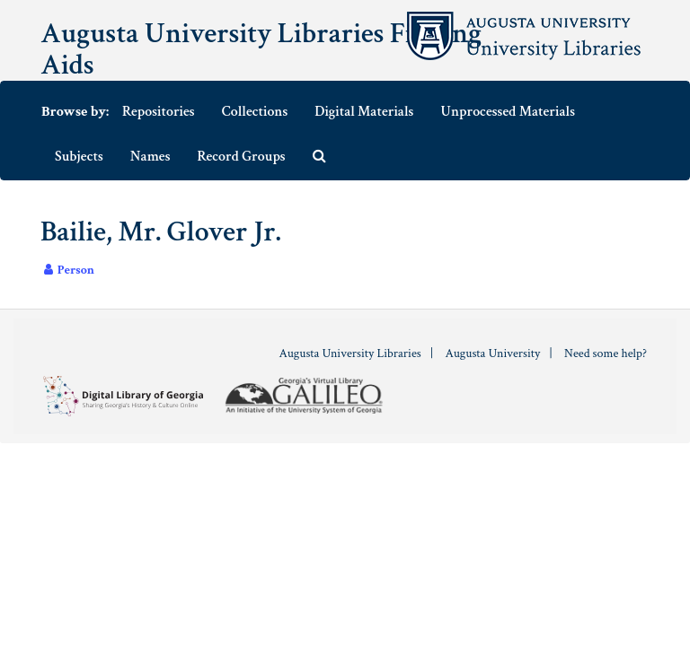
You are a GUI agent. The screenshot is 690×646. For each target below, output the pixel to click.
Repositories (158, 111)
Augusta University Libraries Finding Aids (261, 49)
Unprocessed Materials (507, 111)
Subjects (79, 156)
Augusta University (492, 353)
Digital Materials (363, 111)
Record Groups (242, 156)
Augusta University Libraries (349, 353)
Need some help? (605, 353)
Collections (255, 111)
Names (150, 156)
